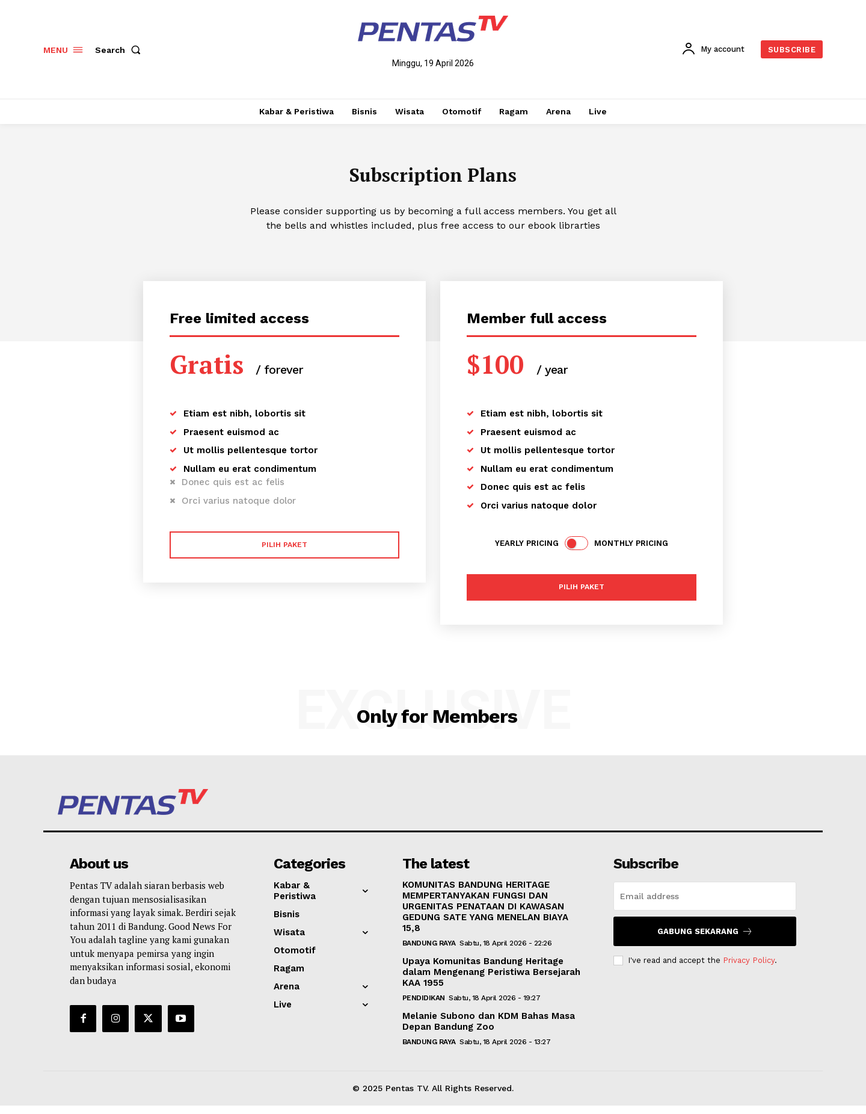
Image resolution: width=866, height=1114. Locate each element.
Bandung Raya (429, 951)
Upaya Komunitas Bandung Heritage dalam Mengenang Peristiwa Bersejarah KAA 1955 (491, 980)
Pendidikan (423, 1006)
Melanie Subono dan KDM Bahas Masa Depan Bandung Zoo (488, 1030)
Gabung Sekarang (705, 939)
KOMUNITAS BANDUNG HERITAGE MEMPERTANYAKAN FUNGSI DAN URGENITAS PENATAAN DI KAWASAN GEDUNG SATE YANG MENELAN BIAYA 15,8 (485, 915)
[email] (704, 904)
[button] (120, 50)
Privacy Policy (749, 968)
